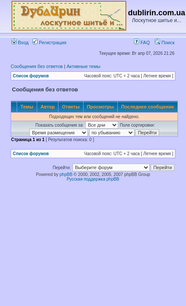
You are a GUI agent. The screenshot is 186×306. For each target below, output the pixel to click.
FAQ (142, 42)
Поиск (164, 42)
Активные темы (83, 66)
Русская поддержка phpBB (93, 179)
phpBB (66, 174)
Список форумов (31, 76)
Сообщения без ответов (37, 66)
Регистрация (49, 42)
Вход (20, 42)
